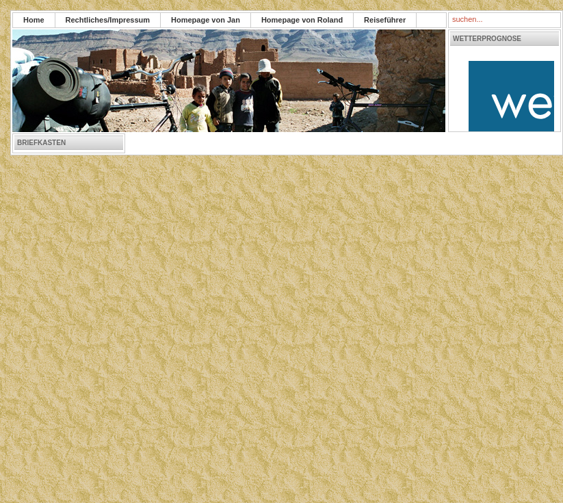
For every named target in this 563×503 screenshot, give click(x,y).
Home (33, 20)
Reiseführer (385, 20)
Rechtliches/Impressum (108, 20)
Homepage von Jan (205, 20)
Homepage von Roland (302, 20)
